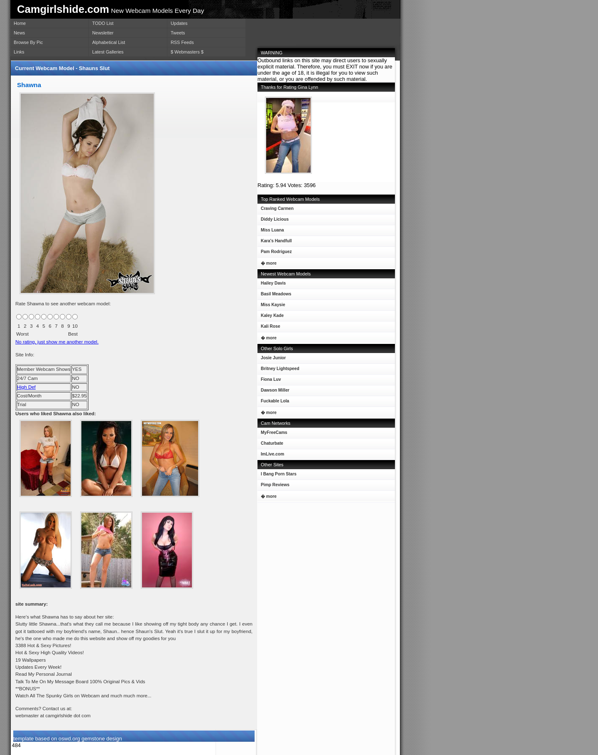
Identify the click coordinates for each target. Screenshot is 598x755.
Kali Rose (268, 328)
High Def (26, 387)
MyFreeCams (274, 432)
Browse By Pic (28, 42)
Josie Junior (271, 359)
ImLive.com (272, 454)
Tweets (178, 32)
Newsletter (102, 32)
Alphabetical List (108, 42)
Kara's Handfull (274, 242)
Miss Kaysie (271, 306)
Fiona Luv (269, 381)
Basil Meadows (274, 296)
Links (19, 51)
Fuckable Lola (273, 403)
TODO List (102, 23)
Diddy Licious (273, 221)
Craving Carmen (275, 210)
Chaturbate (272, 443)
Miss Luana (270, 232)
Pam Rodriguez (274, 253)
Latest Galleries (108, 51)
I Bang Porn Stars (279, 474)
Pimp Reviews (275, 484)
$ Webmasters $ (187, 51)
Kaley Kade (270, 317)
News (19, 32)
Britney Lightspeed (278, 370)
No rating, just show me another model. (56, 341)
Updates (179, 23)
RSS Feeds (182, 42)
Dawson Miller (273, 392)
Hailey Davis (271, 285)
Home (20, 23)
